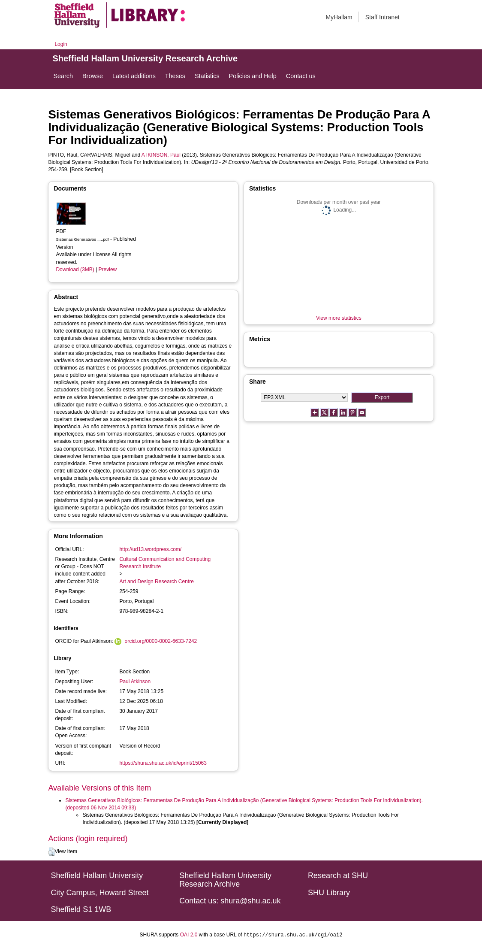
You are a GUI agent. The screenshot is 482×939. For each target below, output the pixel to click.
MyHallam (338, 17)
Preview (108, 270)
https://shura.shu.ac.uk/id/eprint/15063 (162, 763)
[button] (51, 852)
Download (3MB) (75, 270)
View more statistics (339, 318)
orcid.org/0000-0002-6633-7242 (160, 641)
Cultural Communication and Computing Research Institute (165, 562)
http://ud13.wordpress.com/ (150, 549)
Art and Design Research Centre (156, 582)
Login (60, 44)
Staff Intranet (382, 17)
